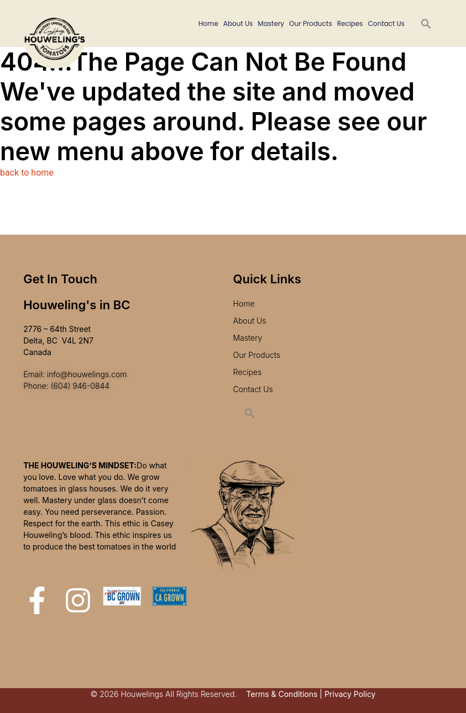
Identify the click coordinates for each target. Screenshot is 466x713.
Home (208, 23)
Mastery (271, 23)
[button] (426, 23)
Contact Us (386, 23)
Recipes (350, 23)
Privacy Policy (350, 694)
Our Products (310, 23)
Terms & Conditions (281, 694)
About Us (238, 23)
